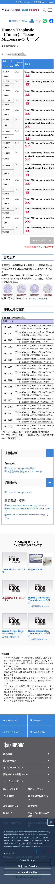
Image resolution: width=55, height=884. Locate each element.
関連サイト (8, 813)
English (51, 2)
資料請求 (37, 720)
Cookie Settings (27, 860)
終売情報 (32, 806)
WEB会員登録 (39, 732)
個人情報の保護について (39, 797)
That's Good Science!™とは (39, 814)
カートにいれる (43, 240)
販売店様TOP (39, 2)
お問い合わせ (11, 720)
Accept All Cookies (27, 872)
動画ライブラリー (37, 789)
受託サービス (9, 761)
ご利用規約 (8, 796)
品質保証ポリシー (12, 806)
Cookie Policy (9, 853)
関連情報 (11, 482)
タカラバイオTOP (23, 2)
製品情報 (7, 754)
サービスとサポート (13, 781)
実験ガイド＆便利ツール (15, 774)
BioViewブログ (10, 789)
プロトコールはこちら (32, 298)
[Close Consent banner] (51, 822)
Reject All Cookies (27, 866)
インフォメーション (13, 767)
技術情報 (11, 453)
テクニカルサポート (14, 732)
